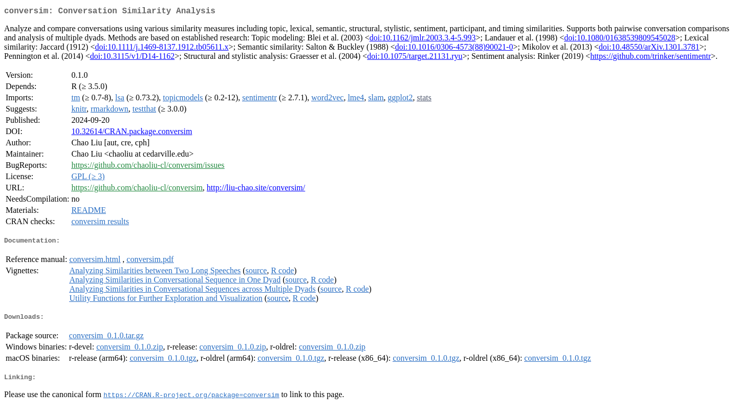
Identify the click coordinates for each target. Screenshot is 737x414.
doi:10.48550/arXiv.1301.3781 (649, 49)
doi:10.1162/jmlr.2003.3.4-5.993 (423, 39)
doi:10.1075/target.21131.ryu (414, 58)
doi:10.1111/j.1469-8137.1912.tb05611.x (161, 49)
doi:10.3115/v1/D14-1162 (132, 58)
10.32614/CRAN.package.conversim (131, 133)
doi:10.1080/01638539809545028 (619, 39)
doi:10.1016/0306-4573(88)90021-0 (454, 49)
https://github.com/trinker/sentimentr (650, 58)
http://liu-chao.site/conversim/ (256, 189)
